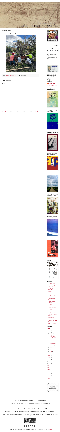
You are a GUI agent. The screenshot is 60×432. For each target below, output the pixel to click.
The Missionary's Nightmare (51, 296)
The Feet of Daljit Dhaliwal (51, 302)
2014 (49, 367)
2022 (49, 332)
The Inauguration (51, 311)
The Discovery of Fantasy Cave (51, 289)
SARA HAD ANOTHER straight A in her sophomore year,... (53, 337)
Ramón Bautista (51, 83)
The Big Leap (50, 286)
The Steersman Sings (52, 312)
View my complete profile (52, 85)
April (51, 351)
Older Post (37, 111)
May (51, 349)
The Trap (50, 304)
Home (21, 111)
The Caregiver (51, 317)
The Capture (50, 309)
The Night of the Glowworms (51, 299)
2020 (49, 355)
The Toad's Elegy (51, 285)
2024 (49, 328)
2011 (49, 373)
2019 (49, 357)
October (51, 333)
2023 (49, 330)
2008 (49, 378)
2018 (49, 359)
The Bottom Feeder (52, 306)
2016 (49, 363)
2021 (49, 353)
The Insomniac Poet (52, 307)
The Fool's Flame (51, 283)
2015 (49, 365)
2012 (49, 371)
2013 (49, 369)
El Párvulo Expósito (52, 323)
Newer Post (4, 111)
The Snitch (50, 291)
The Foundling (51, 318)
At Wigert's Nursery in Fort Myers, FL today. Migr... (53, 342)
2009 (49, 376)
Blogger (50, 429)
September (52, 345)
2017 (49, 361)
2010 (49, 375)
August (51, 347)
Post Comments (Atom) (12, 114)
